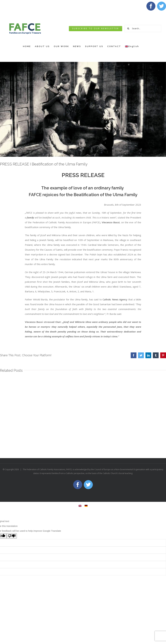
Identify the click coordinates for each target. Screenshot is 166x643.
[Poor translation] (12, 536)
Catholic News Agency (115, 299)
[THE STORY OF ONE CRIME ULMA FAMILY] (83, 109)
